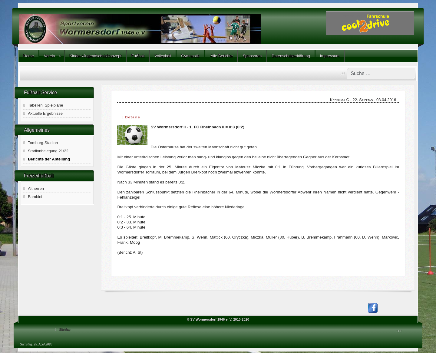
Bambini (35, 196)
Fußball (137, 56)
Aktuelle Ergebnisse (45, 113)
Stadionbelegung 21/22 (48, 151)
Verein (49, 56)
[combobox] (381, 73)
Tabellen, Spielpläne (45, 105)
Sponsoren (252, 56)
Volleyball (162, 56)
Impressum (329, 56)
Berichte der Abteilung (49, 159)
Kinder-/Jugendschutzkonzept (95, 56)
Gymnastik (190, 56)
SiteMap (65, 329)
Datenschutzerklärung (291, 56)
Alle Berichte (221, 56)
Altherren (36, 188)
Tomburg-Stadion (43, 142)
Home (28, 56)
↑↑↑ (399, 330)
